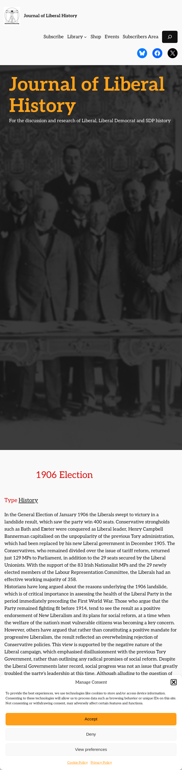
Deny (91, 734)
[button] (173, 682)
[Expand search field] (170, 37)
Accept (91, 719)
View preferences (91, 749)
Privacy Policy (101, 763)
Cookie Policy (77, 763)
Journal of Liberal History (50, 16)
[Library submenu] (85, 36)
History (28, 500)
